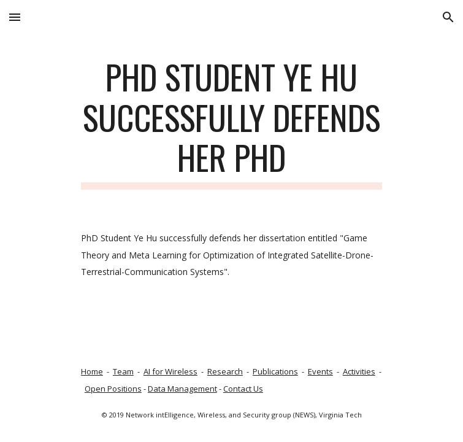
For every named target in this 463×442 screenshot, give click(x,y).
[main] (231, 123)
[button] (14, 17)
